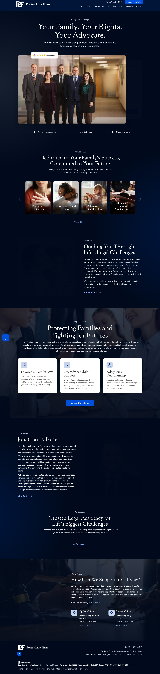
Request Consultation (133, 3)
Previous (20, 197)
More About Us (92, 291)
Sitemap (49, 665)
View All (80, 221)
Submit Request (121, 111)
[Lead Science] (24, 662)
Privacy (56, 665)
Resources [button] (129, 8)
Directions (84, 625)
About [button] (87, 8)
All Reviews (80, 543)
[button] (44, 55)
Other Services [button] (117, 8)
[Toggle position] (148, 604)
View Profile (25, 495)
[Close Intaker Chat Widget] (153, 604)
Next (140, 197)
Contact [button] (139, 8)
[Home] (81, 7)
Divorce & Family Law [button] (101, 8)
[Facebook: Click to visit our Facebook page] (19, 653)
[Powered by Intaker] (141, 669)
